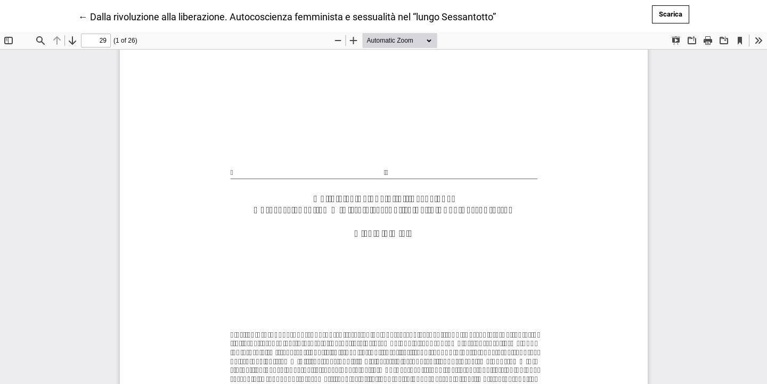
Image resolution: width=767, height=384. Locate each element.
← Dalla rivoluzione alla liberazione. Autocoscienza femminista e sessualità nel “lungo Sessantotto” (287, 16)
